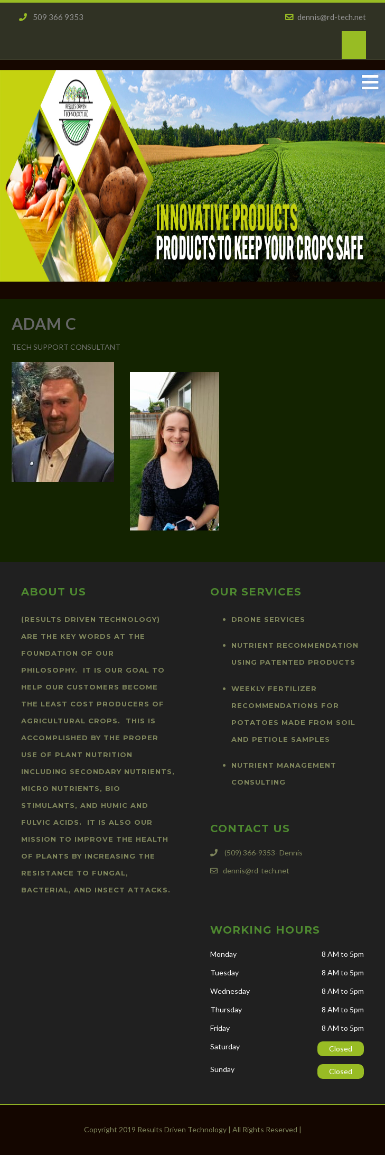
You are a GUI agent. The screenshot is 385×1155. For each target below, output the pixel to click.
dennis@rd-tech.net (325, 17)
